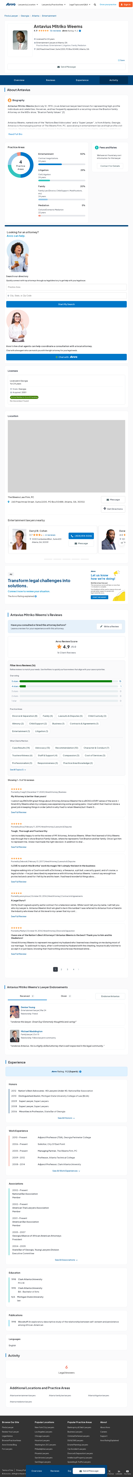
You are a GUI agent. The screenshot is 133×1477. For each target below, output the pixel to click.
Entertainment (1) (21, 731)
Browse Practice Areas (11, 1440)
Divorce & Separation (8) (24, 716)
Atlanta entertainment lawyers (23, 1396)
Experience (82, 80)
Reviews (50, 80)
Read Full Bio (15, 134)
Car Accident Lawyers (77, 1449)
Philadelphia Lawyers (43, 1449)
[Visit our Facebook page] (100, 1472)
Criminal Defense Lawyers (78, 1436)
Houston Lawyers (42, 1440)
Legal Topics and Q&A (79, 4)
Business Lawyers (75, 1432)
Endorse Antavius (110, 996)
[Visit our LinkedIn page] (119, 1472)
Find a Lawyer (8, 1428)
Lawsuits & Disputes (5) (70, 716)
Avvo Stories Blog (9, 1445)
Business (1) (58, 723)
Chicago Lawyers (42, 1436)
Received (27, 996)
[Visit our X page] (110, 1472)
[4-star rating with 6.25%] (66, 687)
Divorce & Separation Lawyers (80, 1453)
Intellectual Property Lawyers (80, 1458)
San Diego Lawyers (43, 1462)
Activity (113, 80)
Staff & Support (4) (47, 755)
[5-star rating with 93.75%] (66, 681)
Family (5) (48, 716)
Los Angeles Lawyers (43, 1432)
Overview (19, 80)
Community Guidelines (55, 1470)
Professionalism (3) (22, 763)
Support (103, 1436)
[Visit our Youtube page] (127, 1472)
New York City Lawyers (44, 1428)
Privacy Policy (22, 1470)
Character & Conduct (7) (96, 748)
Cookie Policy (37, 1470)
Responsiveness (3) (48, 763)
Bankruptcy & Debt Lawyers (79, 1428)
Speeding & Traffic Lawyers (79, 1462)
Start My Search (66, 304)
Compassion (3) (71, 755)
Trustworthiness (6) (22, 755)
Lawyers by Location (28, 4)
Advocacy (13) (42, 748)
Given (66, 996)
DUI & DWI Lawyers (75, 1440)
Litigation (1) (41, 731)
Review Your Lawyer (10, 1432)
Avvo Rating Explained (109, 1440)
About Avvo (105, 1428)
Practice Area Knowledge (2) (78, 763)
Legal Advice (7, 1436)
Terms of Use (7, 1470)
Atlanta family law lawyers (60, 1396)
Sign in (126, 4)
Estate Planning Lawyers (78, 1445)
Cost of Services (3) (95, 755)
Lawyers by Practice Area (53, 4)
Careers (103, 1432)
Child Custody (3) (97, 716)
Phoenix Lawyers (42, 1453)
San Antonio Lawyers (43, 1458)
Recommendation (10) (66, 748)
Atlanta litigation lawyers (98, 1396)
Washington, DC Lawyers (45, 1445)
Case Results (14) (21, 748)
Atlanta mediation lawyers (21, 1402)
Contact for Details (110, 166)
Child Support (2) (38, 723)
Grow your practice (108, 4)
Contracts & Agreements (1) (84, 723)
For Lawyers (7, 1449)
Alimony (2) (18, 723)
